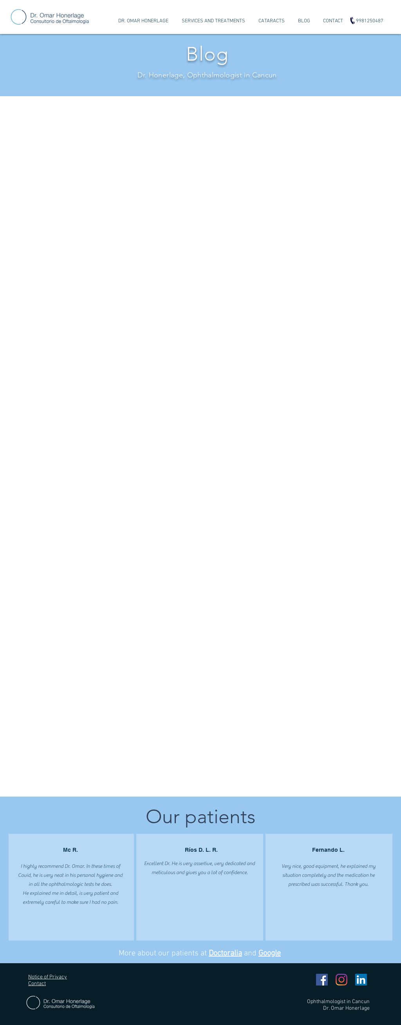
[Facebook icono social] (322, 980)
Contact (37, 983)
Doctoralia (225, 953)
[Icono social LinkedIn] (361, 980)
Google (269, 953)
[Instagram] (341, 980)
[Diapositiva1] (200, 76)
